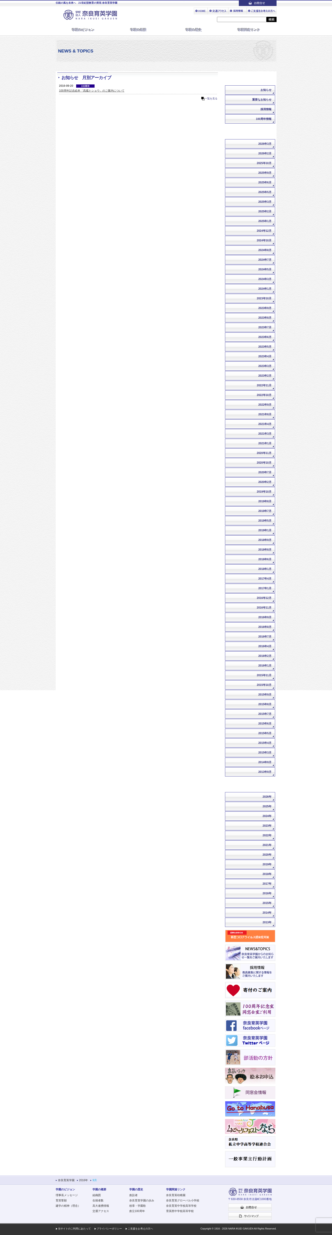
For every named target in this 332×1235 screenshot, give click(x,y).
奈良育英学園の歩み (141, 1200)
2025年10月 (264, 163)
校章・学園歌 (137, 1205)
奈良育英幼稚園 (175, 1195)
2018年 (267, 874)
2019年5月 (264, 520)
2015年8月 (264, 704)
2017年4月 (264, 578)
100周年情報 (263, 119)
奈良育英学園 (66, 1180)
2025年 (267, 806)
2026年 (267, 796)
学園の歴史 (194, 30)
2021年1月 (264, 443)
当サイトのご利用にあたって (74, 1228)
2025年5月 (264, 192)
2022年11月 (264, 385)
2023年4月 (264, 356)
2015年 (267, 903)
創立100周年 (137, 1211)
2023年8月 (264, 317)
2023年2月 (264, 375)
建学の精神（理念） (68, 1205)
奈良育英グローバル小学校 (182, 1200)
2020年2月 (264, 482)
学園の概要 (138, 30)
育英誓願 (61, 1200)
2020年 (267, 854)
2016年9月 (264, 617)
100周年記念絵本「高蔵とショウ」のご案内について (91, 90)
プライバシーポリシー (109, 1228)
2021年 (267, 845)
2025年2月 (264, 211)
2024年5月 (264, 269)
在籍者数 (98, 1200)
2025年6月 (264, 182)
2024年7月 (264, 259)
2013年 (267, 922)
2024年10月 (264, 240)
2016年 (267, 893)
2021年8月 (264, 414)
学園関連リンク (249, 30)
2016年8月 (264, 627)
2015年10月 (264, 685)
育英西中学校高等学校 (180, 1211)
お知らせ (265, 90)
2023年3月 (264, 366)
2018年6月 (264, 559)
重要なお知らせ (261, 99)
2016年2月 (264, 656)
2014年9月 (264, 762)
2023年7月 (264, 327)
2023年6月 (264, 337)
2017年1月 (264, 588)
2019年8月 (264, 501)
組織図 (96, 1195)
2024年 (267, 816)
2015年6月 (264, 723)
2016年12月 (264, 598)
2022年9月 (264, 404)
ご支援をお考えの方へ (140, 1228)
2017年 (267, 883)
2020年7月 (264, 472)
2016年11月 (264, 607)
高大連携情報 (100, 1205)
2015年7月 (264, 714)
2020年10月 (264, 462)
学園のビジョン (83, 30)
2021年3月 (264, 433)
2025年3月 (264, 201)
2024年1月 (264, 288)
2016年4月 (264, 646)
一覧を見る (211, 98)
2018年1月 (264, 569)
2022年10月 (264, 395)
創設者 (133, 1195)
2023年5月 (264, 346)
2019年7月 (264, 511)
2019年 (267, 864)
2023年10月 (264, 298)
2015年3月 (264, 752)
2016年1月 (264, 665)
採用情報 (265, 109)
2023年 (267, 825)
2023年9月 (264, 308)
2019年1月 (264, 530)
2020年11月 (264, 453)
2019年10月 (264, 491)
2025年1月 (264, 221)
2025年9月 (264, 172)
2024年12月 (264, 230)
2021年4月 (264, 424)
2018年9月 (264, 540)
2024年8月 (264, 250)
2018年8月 (264, 549)
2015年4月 (264, 742)
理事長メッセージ (67, 1195)
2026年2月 (264, 153)
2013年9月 (264, 771)
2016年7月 (264, 636)
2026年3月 (264, 143)
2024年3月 (264, 279)
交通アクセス (100, 1211)
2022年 (267, 835)
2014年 (267, 912)
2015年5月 (264, 733)
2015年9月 (264, 694)
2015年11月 (264, 675)
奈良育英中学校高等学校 (181, 1205)
